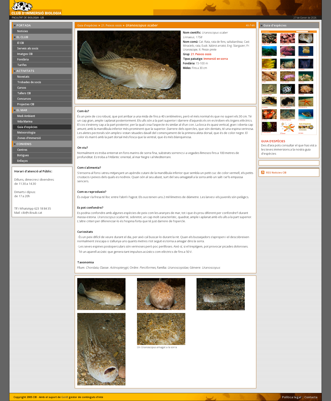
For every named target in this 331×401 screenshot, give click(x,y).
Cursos (21, 88)
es (247, 25)
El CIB (20, 43)
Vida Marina (24, 121)
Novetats (23, 77)
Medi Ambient (26, 116)
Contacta (310, 397)
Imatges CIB (25, 54)
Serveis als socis (27, 48)
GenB (64, 397)
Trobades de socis (29, 82)
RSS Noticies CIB (276, 172)
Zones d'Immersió (29, 138)
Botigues (23, 155)
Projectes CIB (25, 104)
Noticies (22, 31)
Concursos (24, 99)
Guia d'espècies (27, 127)
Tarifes (22, 65)
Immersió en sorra (216, 59)
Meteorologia (26, 132)
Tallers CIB (24, 93)
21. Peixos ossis (111, 25)
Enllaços (22, 161)
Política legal (291, 397)
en (253, 25)
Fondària (23, 59)
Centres (22, 150)
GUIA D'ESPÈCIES (273, 141)
